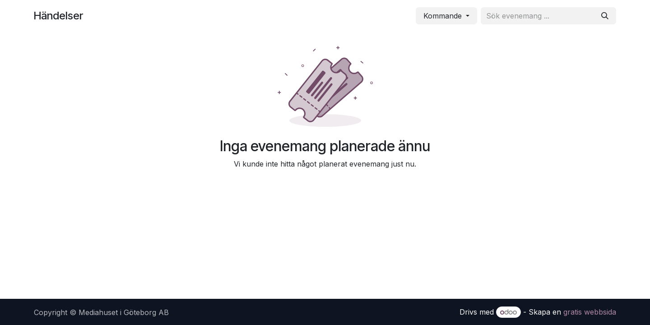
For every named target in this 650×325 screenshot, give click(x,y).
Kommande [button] (443, 15)
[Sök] (605, 15)
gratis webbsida (589, 311)
